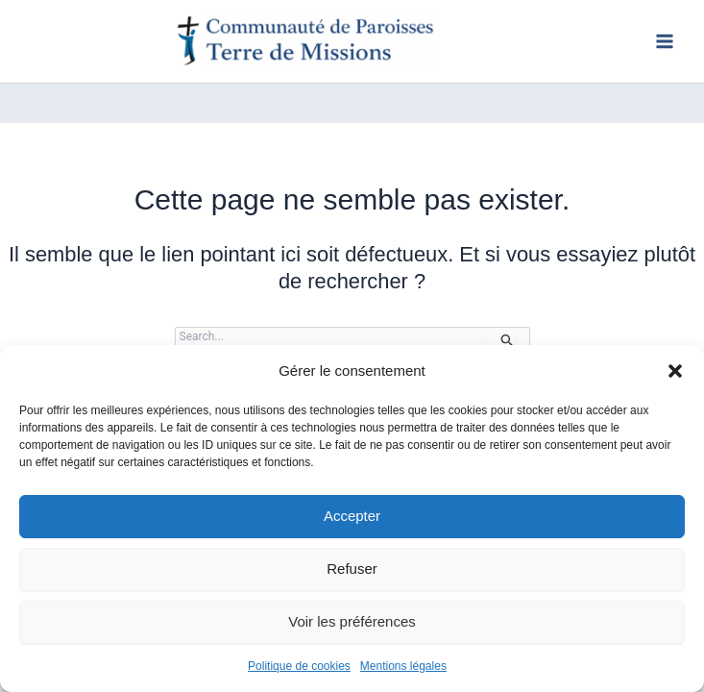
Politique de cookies (299, 666)
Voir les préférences (352, 621)
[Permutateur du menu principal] (664, 41)
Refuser (352, 568)
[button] (675, 371)
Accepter (352, 515)
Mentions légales (403, 666)
